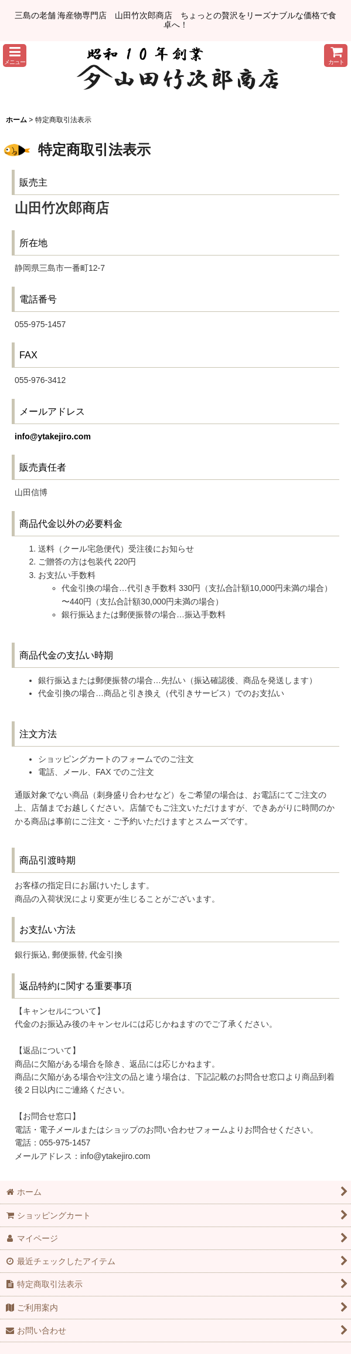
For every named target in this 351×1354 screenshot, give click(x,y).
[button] (14, 55)
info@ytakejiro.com (53, 436)
